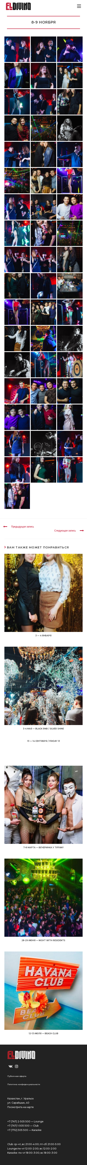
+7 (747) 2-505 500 (18, 1121)
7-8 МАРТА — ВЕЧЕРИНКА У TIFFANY (43, 847)
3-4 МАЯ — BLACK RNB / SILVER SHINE (43, 728)
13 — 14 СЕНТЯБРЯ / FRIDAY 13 (43, 741)
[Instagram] (16, 1066)
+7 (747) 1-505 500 (18, 1125)
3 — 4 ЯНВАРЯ (43, 635)
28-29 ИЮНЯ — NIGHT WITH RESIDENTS (43, 940)
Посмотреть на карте (20, 1107)
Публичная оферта (16, 1076)
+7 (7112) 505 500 (17, 1130)
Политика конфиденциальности (23, 1084)
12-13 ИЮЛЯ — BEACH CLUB (43, 1033)
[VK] (11, 1066)
